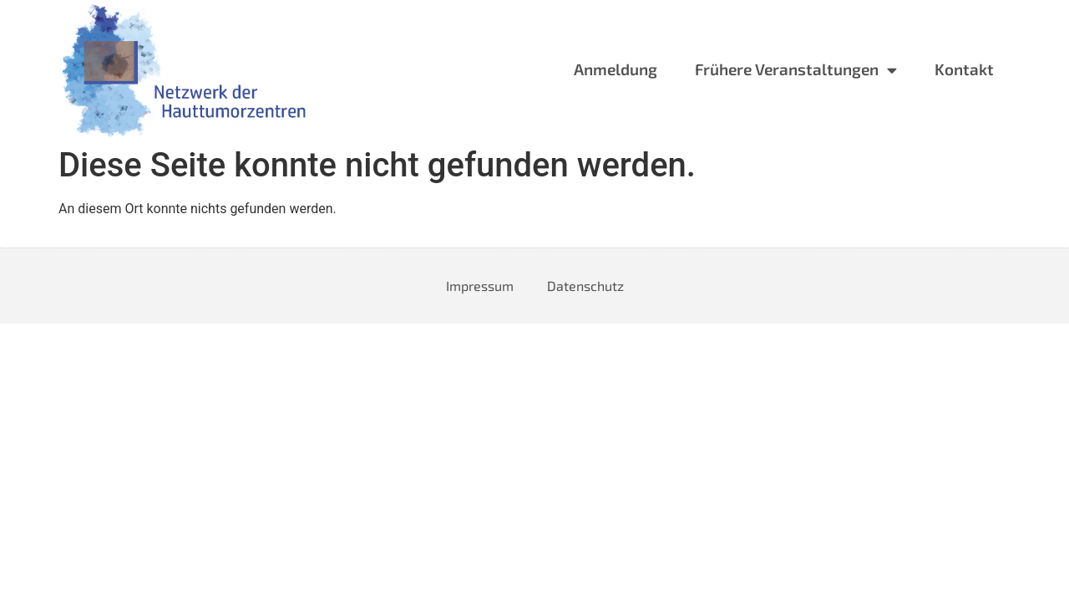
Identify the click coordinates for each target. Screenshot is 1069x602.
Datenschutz (585, 285)
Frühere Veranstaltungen (796, 70)
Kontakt (964, 69)
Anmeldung (615, 69)
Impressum (480, 285)
